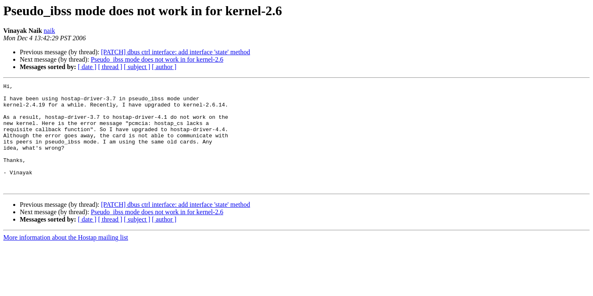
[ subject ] (137, 66)
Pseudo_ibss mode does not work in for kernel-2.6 (157, 59)
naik (49, 30)
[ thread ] (110, 66)
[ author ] (164, 66)
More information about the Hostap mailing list (65, 258)
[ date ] (87, 66)
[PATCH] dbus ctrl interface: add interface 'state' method (175, 52)
